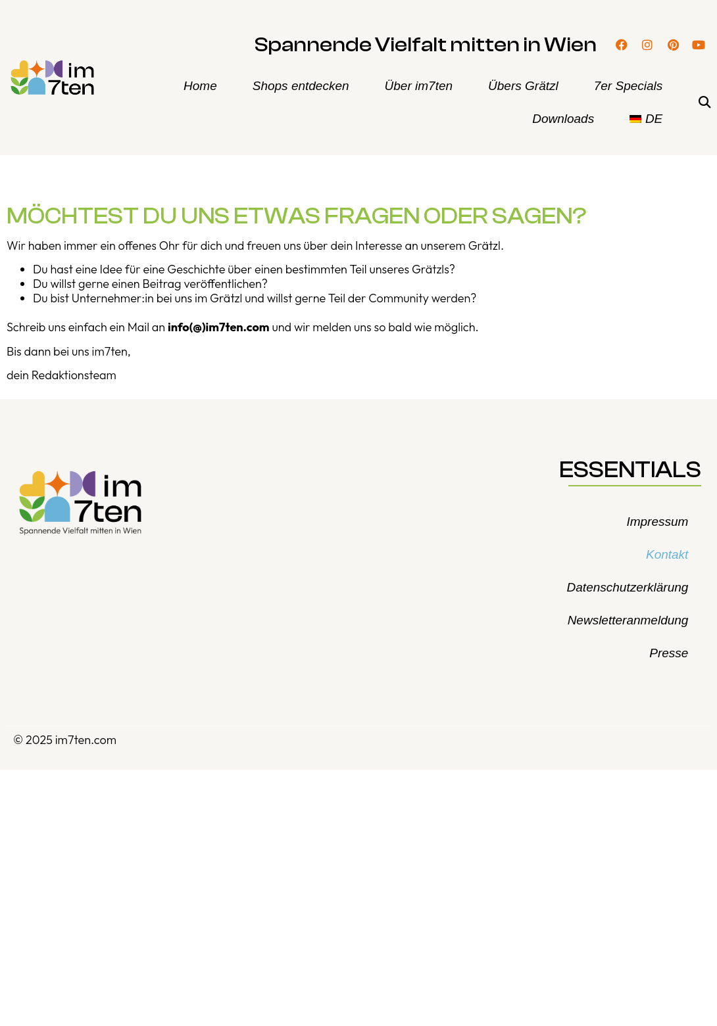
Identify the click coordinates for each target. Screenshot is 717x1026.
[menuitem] (646, 119)
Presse (668, 653)
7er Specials (628, 86)
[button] (704, 103)
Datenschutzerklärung (628, 587)
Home (200, 86)
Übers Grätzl (523, 86)
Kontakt (667, 554)
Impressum (657, 521)
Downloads (563, 119)
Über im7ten (419, 86)
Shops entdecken (301, 86)
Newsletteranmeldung (628, 620)
